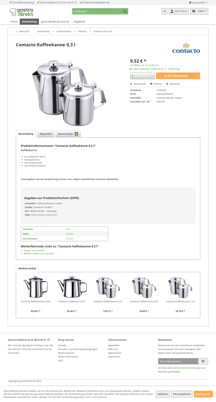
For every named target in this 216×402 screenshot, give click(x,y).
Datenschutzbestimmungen (187, 367)
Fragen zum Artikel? (33, 250)
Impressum (114, 356)
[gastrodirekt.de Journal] (55, 22)
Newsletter (114, 345)
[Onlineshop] (29, 22)
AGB (60, 360)
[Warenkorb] (199, 11)
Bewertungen (68, 134)
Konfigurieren (203, 393)
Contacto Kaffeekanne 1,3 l (180, 301)
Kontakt (62, 345)
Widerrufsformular (68, 356)
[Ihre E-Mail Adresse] (178, 361)
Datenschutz (114, 352)
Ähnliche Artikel (27, 268)
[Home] (14, 22)
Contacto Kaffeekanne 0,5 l (108, 301)
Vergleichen (138, 83)
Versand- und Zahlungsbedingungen (77, 349)
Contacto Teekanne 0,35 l (71, 301)
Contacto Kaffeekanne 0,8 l (144, 301)
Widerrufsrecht (66, 352)
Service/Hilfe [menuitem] (197, 2)
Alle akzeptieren (182, 393)
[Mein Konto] (179, 11)
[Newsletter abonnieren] (203, 361)
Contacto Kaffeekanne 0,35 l (36, 301)
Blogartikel (46, 133)
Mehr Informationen (96, 397)
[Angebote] (79, 22)
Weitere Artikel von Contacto (37, 253)
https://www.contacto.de (43, 214)
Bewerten (173, 83)
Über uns (113, 349)
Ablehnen (163, 393)
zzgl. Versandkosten (150, 65)
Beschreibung (25, 133)
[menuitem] (100, 11)
